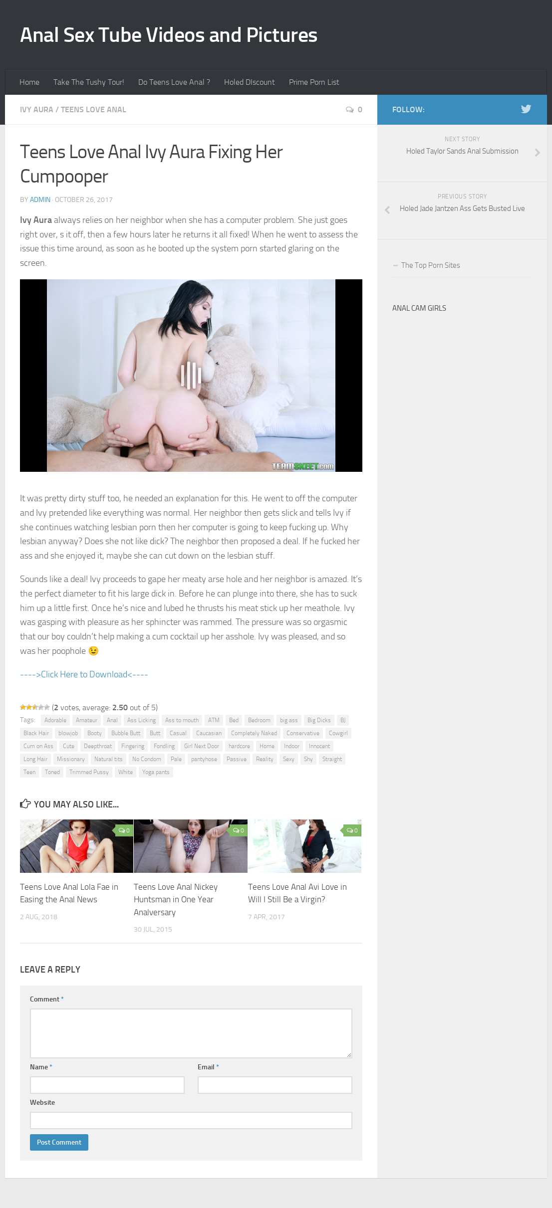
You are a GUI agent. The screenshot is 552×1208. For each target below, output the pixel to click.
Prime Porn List (314, 82)
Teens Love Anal (93, 109)
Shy (308, 759)
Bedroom (259, 720)
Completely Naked (254, 733)
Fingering (132, 746)
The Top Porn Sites (430, 265)
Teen (29, 772)
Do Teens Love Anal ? (174, 82)
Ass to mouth (182, 720)
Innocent (319, 746)
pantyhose (204, 759)
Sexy (288, 759)
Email (208, 1067)
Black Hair (36, 733)
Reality (265, 759)
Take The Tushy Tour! (88, 82)
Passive (237, 759)
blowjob (68, 733)
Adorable (55, 720)
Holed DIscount (249, 82)
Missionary (71, 759)
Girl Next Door (201, 746)
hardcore (239, 746)
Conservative (302, 733)
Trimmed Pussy (89, 772)
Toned (52, 772)
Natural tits (108, 759)
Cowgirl (338, 733)
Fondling (164, 746)
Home (29, 82)
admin (40, 200)
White (125, 772)
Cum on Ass (38, 746)
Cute (68, 746)
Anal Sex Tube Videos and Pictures (169, 34)
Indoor (291, 746)
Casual (178, 733)
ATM (214, 720)
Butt (155, 733)
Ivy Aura (36, 109)
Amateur (86, 720)
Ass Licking (141, 720)
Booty (94, 733)
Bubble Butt (125, 733)
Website (42, 1102)
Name (41, 1067)
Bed (234, 720)
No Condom (146, 759)
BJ (342, 720)
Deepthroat (98, 746)
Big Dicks (319, 720)
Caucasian (209, 733)
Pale (176, 759)
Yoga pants (156, 772)
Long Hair (35, 759)
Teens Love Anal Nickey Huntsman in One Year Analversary (176, 899)
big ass (289, 720)
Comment (47, 999)
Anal (112, 720)
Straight (332, 759)
